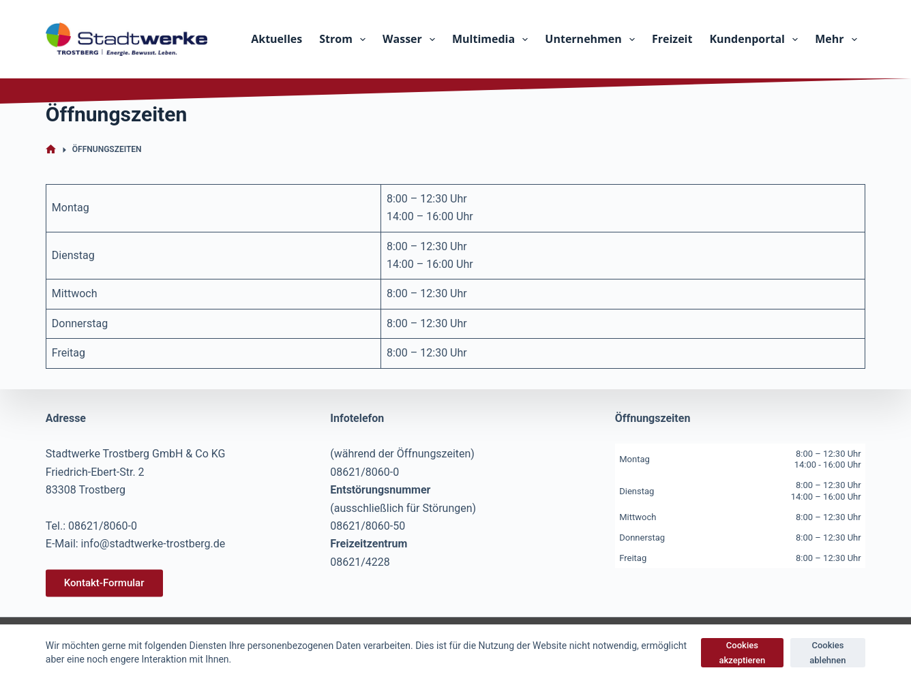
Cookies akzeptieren (742, 652)
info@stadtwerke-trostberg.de (153, 543)
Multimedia (492, 39)
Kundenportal (756, 39)
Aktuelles (276, 38)
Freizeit (672, 38)
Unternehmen (592, 39)
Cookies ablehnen (827, 652)
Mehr (839, 39)
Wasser (411, 39)
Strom (345, 39)
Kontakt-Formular (104, 583)
